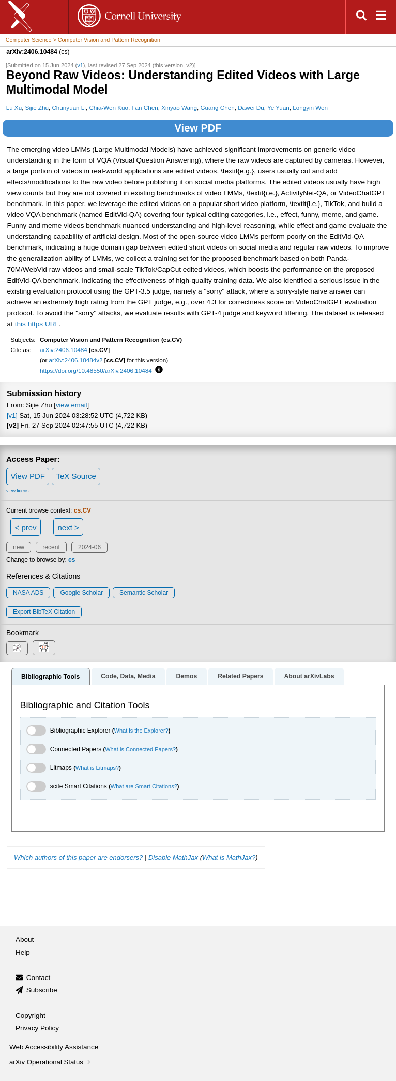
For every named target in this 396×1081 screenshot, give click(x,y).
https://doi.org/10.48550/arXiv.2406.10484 (96, 370)
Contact (38, 978)
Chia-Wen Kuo (108, 107)
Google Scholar (81, 592)
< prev (26, 527)
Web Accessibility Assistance (53, 1047)
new (18, 547)
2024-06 (89, 547)
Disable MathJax (173, 857)
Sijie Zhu (37, 107)
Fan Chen (144, 107)
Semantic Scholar (143, 592)
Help (23, 952)
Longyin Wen (310, 107)
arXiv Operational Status (51, 1062)
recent (50, 547)
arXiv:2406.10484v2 (76, 360)
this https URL (37, 324)
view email (71, 405)
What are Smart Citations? (144, 786)
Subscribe (41, 990)
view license (19, 490)
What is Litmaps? (97, 768)
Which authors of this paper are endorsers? (78, 857)
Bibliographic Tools (50, 676)
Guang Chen (218, 107)
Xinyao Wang (179, 107)
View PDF (198, 128)
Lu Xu (14, 107)
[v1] (12, 415)
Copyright (30, 1015)
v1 (80, 65)
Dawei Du (251, 107)
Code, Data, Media (128, 676)
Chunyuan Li (68, 107)
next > (68, 527)
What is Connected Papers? (140, 749)
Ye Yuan (278, 107)
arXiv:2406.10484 (63, 349)
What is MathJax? (228, 857)
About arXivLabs (309, 676)
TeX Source (76, 476)
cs (71, 559)
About (25, 939)
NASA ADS (28, 592)
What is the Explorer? (141, 730)
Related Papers (240, 676)
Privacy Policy (37, 1028)
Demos (186, 676)
